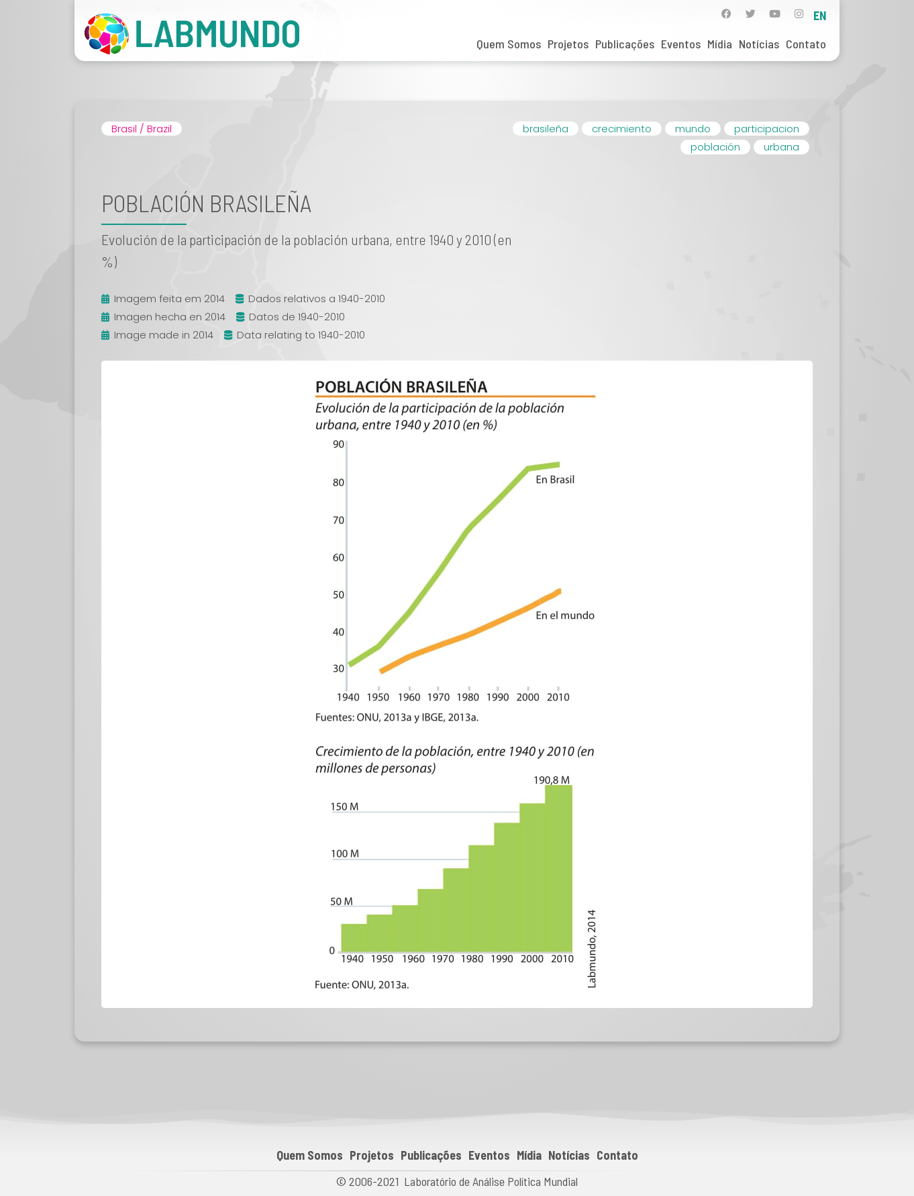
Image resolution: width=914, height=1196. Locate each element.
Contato (806, 43)
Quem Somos (508, 43)
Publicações (624, 43)
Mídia (719, 43)
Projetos (568, 43)
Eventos (681, 43)
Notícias (759, 43)
